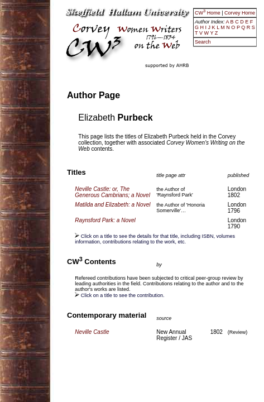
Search (203, 42)
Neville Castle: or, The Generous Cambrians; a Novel (112, 192)
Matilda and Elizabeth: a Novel (112, 205)
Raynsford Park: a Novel (105, 220)
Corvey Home (239, 13)
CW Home (208, 13)
